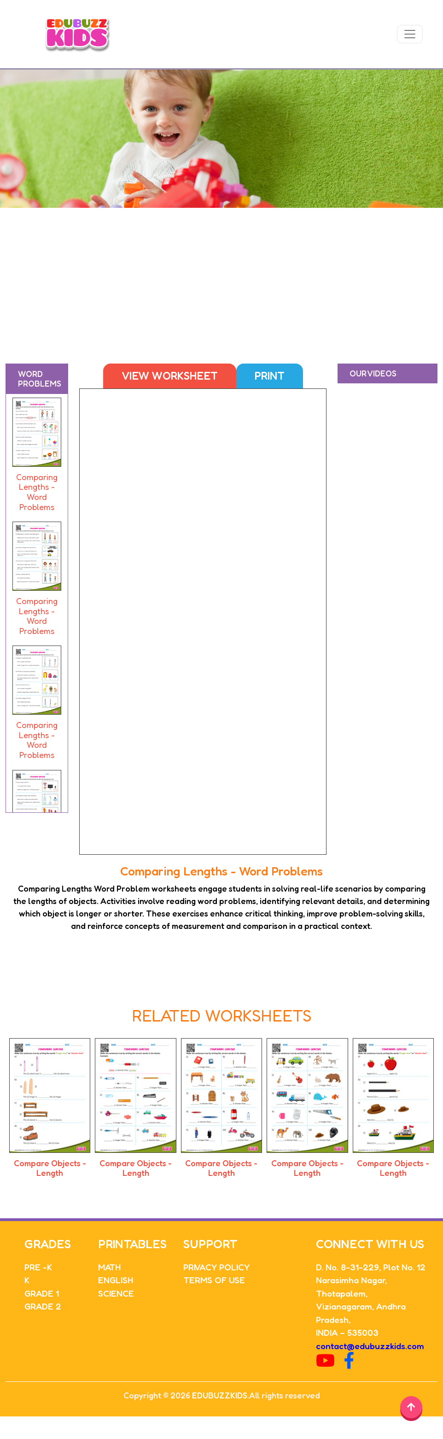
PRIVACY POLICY (216, 1267)
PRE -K (38, 1267)
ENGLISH (115, 1280)
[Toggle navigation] (410, 34)
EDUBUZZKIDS (219, 1395)
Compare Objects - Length (50, 1168)
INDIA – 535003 (347, 1332)
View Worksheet (170, 375)
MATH (109, 1267)
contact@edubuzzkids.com (370, 1345)
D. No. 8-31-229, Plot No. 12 (371, 1267)
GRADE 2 (42, 1306)
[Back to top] (411, 1407)
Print (270, 375)
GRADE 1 (41, 1293)
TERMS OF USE (214, 1280)
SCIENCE (116, 1293)
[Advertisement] (221, 276)
